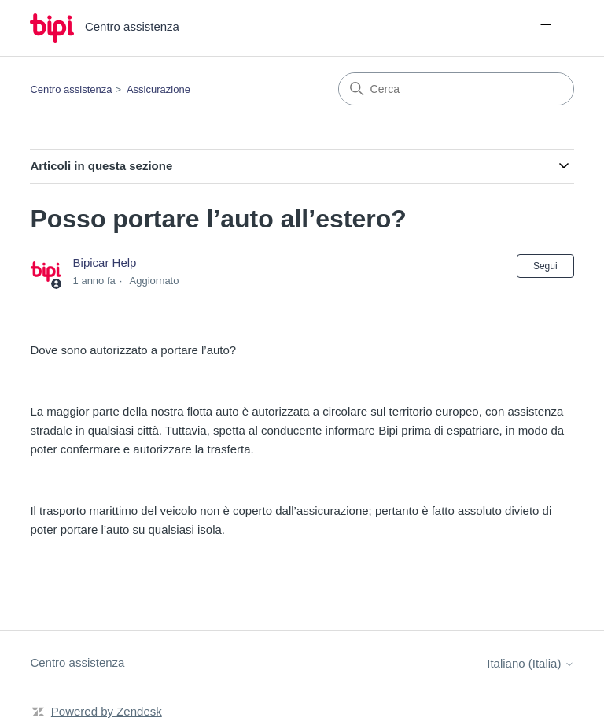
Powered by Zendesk (106, 711)
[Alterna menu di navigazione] (546, 28)
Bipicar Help (105, 262)
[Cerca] (456, 89)
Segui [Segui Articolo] (545, 266)
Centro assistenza (71, 89)
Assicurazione (158, 89)
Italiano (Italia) (530, 663)
